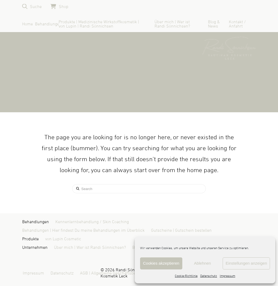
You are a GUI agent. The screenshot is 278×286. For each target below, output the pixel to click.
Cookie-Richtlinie (186, 276)
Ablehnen (202, 263)
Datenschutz (208, 276)
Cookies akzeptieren (161, 263)
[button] (32, 6)
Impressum (227, 276)
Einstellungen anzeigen (246, 263)
